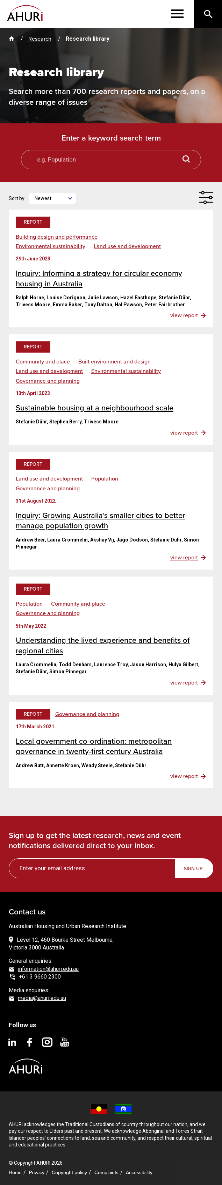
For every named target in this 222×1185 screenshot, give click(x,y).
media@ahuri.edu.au (42, 998)
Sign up (193, 868)
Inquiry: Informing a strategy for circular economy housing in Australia (99, 278)
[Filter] (206, 197)
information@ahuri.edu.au (48, 969)
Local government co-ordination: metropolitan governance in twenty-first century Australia (94, 746)
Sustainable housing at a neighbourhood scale (94, 408)
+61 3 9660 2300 (40, 976)
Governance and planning (48, 381)
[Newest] (52, 198)
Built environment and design (114, 362)
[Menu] (177, 14)
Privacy (36, 1172)
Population (104, 479)
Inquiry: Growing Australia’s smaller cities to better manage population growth (100, 521)
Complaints (106, 1172)
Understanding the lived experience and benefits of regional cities (103, 645)
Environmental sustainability (50, 246)
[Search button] (186, 159)
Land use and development (127, 246)
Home (15, 1172)
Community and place (43, 362)
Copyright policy (69, 1172)
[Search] (208, 14)
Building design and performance (57, 237)
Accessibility (139, 1172)
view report (184, 315)
